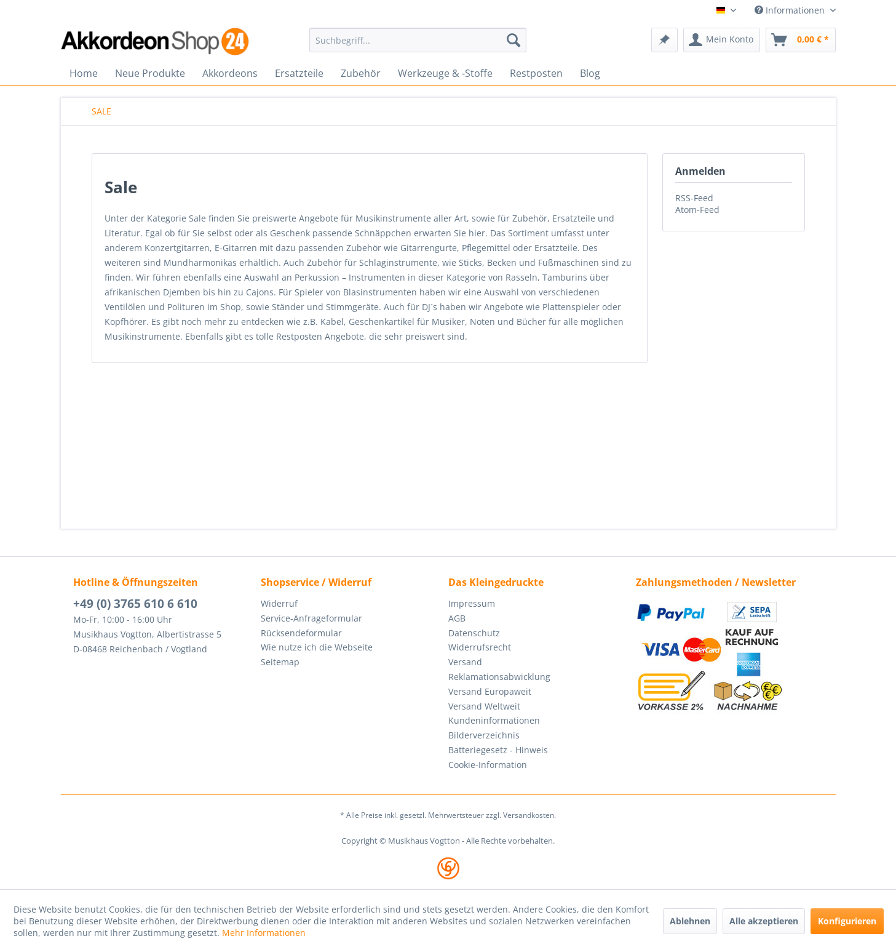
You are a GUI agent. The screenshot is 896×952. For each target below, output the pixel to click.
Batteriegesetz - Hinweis (498, 750)
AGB (457, 618)
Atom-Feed (697, 209)
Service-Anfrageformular (311, 618)
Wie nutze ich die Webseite (317, 647)
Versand (465, 662)
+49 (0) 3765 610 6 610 (135, 604)
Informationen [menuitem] (791, 10)
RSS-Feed (694, 198)
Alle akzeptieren (763, 921)
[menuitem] (417, 40)
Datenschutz (474, 633)
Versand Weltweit (484, 706)
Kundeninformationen (494, 720)
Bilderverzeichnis (484, 735)
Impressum (471, 603)
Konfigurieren (847, 921)
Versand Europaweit (489, 691)
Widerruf (279, 603)
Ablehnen (690, 921)
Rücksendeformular (301, 633)
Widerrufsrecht (479, 647)
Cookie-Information (487, 764)
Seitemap (280, 662)
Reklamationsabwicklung (499, 676)
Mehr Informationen (264, 932)
